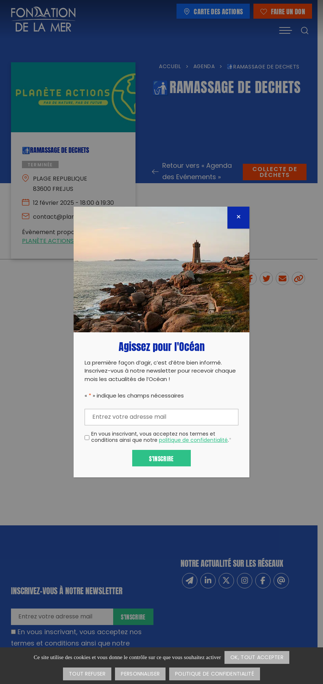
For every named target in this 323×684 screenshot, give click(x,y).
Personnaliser (140, 674)
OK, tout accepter (256, 658)
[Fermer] (238, 218)
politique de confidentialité (193, 440)
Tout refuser (87, 674)
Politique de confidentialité (214, 674)
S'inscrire (161, 458)
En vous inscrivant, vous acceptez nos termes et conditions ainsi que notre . (161, 438)
